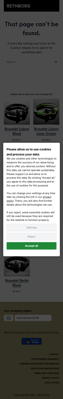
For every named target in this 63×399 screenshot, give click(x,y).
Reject (31, 236)
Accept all (31, 245)
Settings (31, 227)
